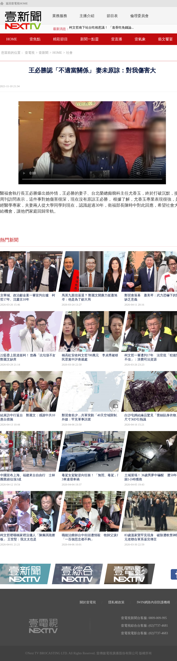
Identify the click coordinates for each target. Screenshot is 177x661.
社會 (69, 52)
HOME (11, 39)
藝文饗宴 (165, 39)
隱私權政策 (116, 602)
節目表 (112, 16)
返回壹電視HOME (17, 3)
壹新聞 (43, 52)
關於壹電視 (88, 602)
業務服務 (59, 16)
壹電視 (30, 52)
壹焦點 (35, 39)
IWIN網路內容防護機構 (153, 602)
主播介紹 (87, 16)
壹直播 (116, 39)
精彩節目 (60, 39)
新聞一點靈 (89, 39)
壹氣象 (140, 39)
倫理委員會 (139, 16)
